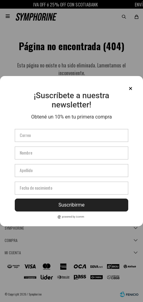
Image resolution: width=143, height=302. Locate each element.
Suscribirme (71, 205)
